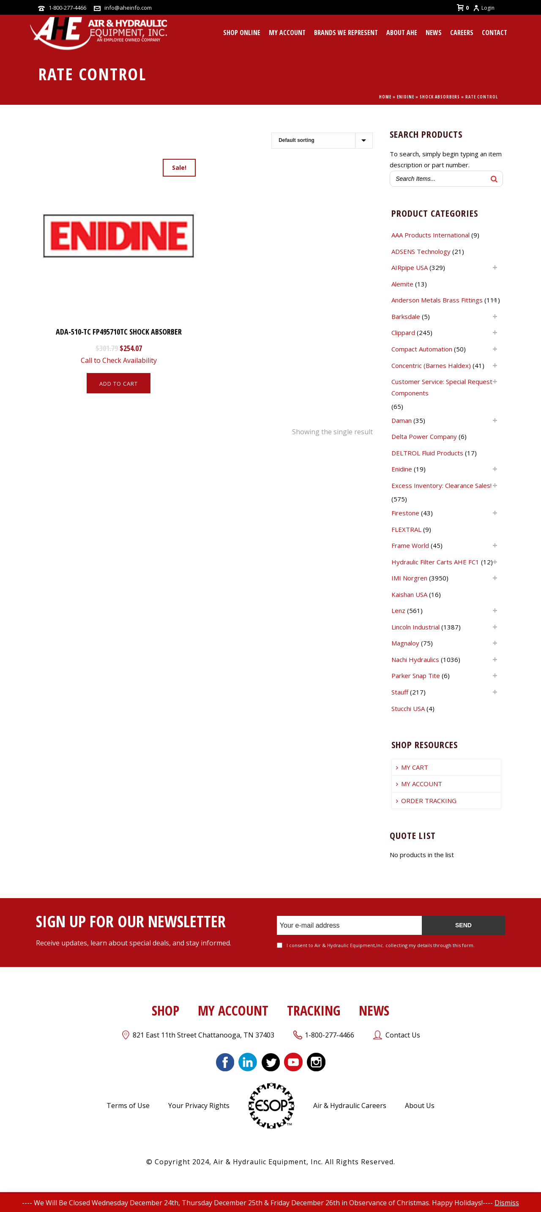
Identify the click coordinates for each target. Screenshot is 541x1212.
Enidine (405, 97)
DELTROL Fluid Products (427, 453)
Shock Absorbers (440, 97)
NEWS (374, 1010)
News (434, 32)
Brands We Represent (346, 32)
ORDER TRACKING (426, 800)
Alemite (402, 284)
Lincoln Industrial (415, 627)
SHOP (165, 1010)
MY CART (412, 767)
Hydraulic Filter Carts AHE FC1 (435, 562)
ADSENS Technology (421, 251)
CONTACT (494, 32)
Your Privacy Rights (199, 1105)
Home (385, 97)
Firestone (405, 513)
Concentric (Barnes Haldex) (431, 365)
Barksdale (405, 316)
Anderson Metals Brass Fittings (437, 300)
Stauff (399, 692)
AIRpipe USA (409, 267)
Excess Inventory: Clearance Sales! (441, 485)
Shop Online (241, 32)
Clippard (403, 332)
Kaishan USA (409, 594)
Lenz (398, 610)
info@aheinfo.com (128, 7)
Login (484, 7)
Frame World (410, 545)
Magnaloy (405, 643)
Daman (401, 420)
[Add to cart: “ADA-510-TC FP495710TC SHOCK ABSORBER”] (118, 383)
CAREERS (461, 32)
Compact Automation (421, 349)
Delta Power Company (424, 436)
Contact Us (402, 1035)
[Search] (494, 178)
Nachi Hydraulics (415, 659)
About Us (419, 1105)
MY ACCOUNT (287, 32)
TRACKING (313, 1010)
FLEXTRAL (406, 529)
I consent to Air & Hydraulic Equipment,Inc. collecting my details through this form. (381, 945)
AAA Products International (430, 235)
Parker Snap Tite (415, 675)
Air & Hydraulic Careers (349, 1105)
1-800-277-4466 (67, 7)
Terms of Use (128, 1105)
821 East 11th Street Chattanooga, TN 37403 (203, 1035)
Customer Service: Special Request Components (441, 387)
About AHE (401, 32)
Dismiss (507, 1202)
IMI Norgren (409, 578)
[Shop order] (322, 141)
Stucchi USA (408, 708)
